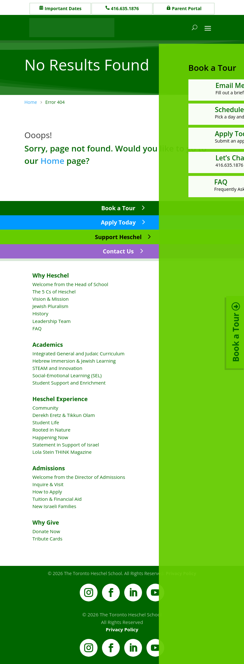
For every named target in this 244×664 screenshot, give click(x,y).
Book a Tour (118, 208)
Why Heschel (50, 275)
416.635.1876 (125, 8)
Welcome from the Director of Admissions (78, 477)
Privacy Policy (122, 629)
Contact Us (118, 251)
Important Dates (63, 8)
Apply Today (118, 222)
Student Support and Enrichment (68, 382)
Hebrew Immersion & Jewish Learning (74, 361)
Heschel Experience (60, 399)
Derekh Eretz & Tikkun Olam (63, 415)
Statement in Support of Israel (65, 444)
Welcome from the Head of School (70, 284)
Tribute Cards (47, 538)
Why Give (45, 522)
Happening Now (50, 437)
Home (52, 160)
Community (45, 408)
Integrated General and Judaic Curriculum (78, 353)
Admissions (48, 468)
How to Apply (47, 491)
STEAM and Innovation (57, 368)
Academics (47, 344)
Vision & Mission (50, 299)
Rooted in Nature (51, 429)
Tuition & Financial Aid (57, 499)
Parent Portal (186, 8)
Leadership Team (51, 321)
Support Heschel (118, 237)
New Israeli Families (54, 506)
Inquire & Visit (48, 484)
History (40, 313)
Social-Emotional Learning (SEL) (67, 375)
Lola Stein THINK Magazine (62, 452)
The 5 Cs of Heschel (54, 291)
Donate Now (46, 531)
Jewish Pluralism (50, 306)
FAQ (37, 328)
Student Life (45, 422)
